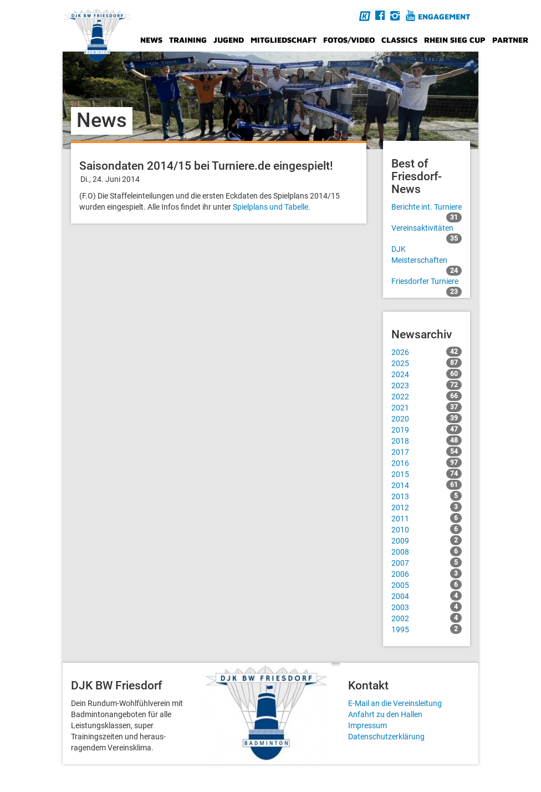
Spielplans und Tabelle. (271, 206)
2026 (426, 352)
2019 (426, 429)
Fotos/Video (349, 39)
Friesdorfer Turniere (426, 282)
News (151, 39)
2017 (426, 451)
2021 (426, 407)
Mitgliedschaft (284, 39)
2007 (426, 562)
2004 (426, 596)
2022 (426, 396)
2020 (426, 418)
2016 (426, 463)
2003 (426, 607)
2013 (426, 496)
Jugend (228, 39)
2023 (426, 385)
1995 (426, 629)
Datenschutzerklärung (386, 736)
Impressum (367, 725)
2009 (426, 540)
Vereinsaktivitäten (426, 228)
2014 (426, 485)
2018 (426, 440)
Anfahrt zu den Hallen (385, 714)
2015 (426, 474)
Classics (399, 39)
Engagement (444, 16)
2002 (426, 618)
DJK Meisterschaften (426, 255)
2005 (426, 585)
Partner (510, 39)
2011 (426, 518)
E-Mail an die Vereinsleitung (395, 703)
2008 (426, 551)
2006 (426, 573)
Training (188, 39)
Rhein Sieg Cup (455, 39)
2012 (426, 507)
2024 (426, 374)
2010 (426, 529)
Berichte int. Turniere (426, 207)
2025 (426, 363)
